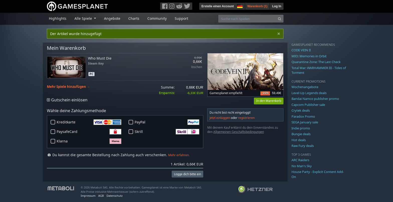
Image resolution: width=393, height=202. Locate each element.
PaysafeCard (89, 131)
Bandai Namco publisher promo (315, 98)
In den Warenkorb (268, 101)
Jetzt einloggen (220, 118)
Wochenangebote (304, 87)
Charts (133, 18)
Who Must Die (100, 58)
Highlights (57, 18)
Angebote (112, 18)
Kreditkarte (89, 122)
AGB (101, 195)
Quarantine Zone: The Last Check (316, 62)
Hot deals (298, 140)
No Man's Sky (301, 166)
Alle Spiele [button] (83, 18)
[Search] (279, 19)
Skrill (167, 131)
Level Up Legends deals (309, 93)
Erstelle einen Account (218, 6)
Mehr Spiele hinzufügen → (68, 87)
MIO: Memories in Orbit (309, 56)
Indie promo (300, 128)
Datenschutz (115, 195)
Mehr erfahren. (178, 155)
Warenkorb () (257, 6)
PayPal (167, 122)
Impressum (88, 195)
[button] (239, 5)
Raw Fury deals (302, 145)
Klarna (89, 141)
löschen (196, 67)
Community (157, 18)
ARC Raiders (300, 160)
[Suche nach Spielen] (247, 19)
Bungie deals (301, 134)
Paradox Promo (303, 116)
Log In (276, 6)
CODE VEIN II (301, 50)
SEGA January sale (304, 122)
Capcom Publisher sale (308, 104)
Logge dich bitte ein (187, 174)
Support (181, 18)
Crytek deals (300, 110)
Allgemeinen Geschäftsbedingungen (238, 132)
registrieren (246, 118)
